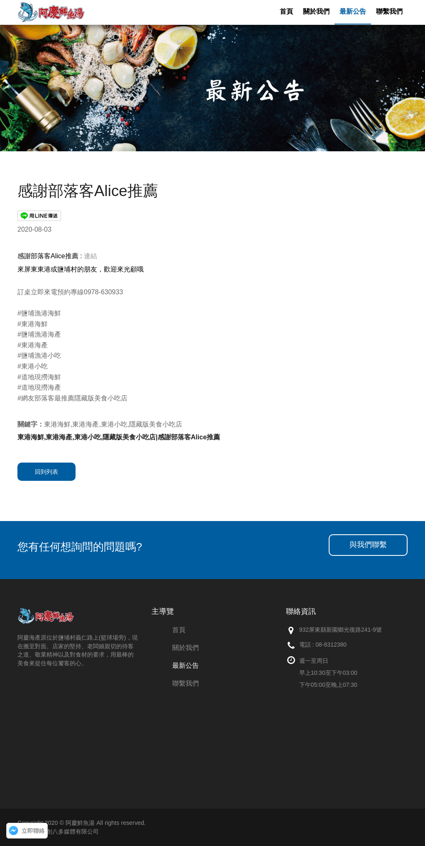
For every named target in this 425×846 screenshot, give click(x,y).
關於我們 (185, 647)
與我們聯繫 (368, 545)
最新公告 (185, 665)
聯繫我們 (185, 683)
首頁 (179, 629)
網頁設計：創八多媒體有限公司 (58, 831)
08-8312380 (331, 644)
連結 (90, 255)
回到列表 (46, 471)
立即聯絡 (33, 830)
